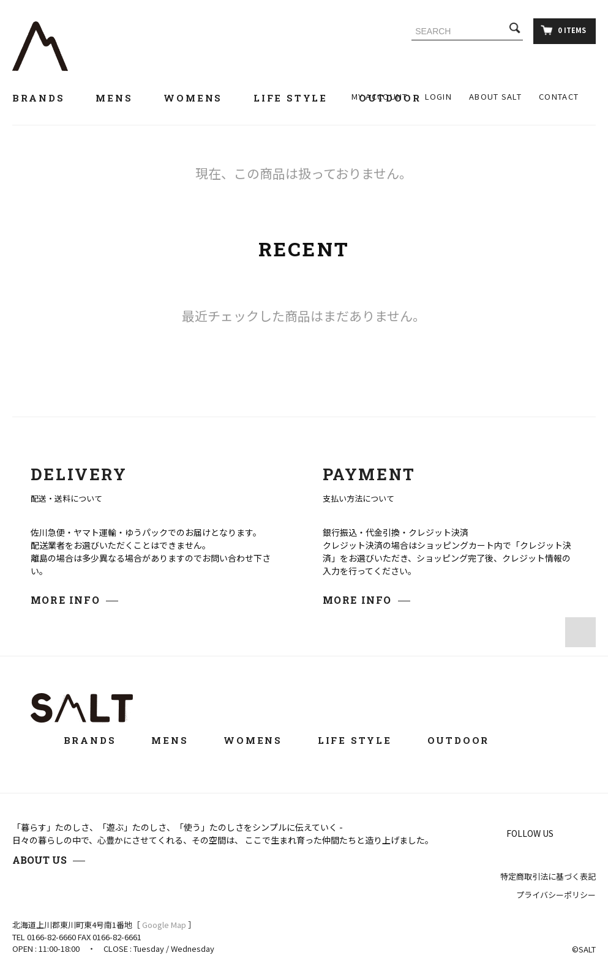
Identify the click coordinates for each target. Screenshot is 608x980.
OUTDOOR (466, 740)
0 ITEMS (563, 30)
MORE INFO (65, 599)
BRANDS (45, 98)
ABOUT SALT (495, 96)
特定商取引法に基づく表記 (548, 876)
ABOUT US (39, 859)
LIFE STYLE (297, 98)
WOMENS (199, 98)
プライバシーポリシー (556, 894)
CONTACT (559, 96)
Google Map (164, 924)
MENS (121, 98)
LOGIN (438, 96)
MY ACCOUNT (379, 96)
